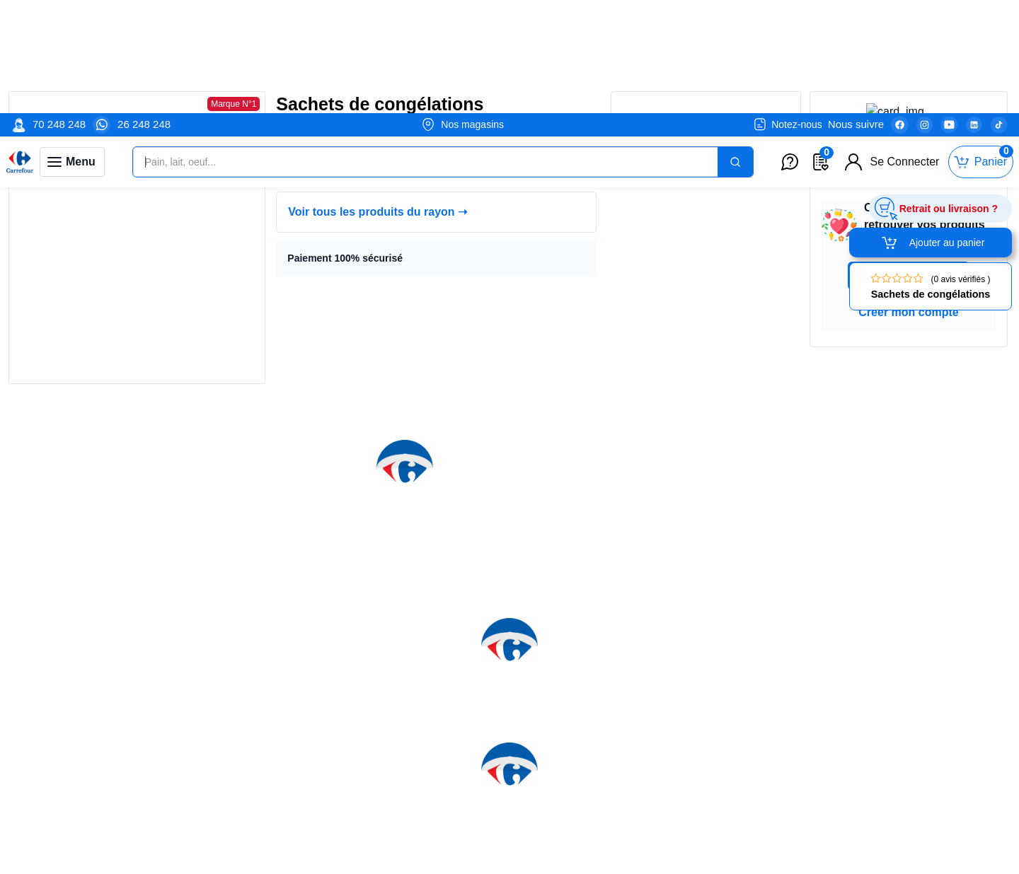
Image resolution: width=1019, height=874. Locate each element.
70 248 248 (59, 11)
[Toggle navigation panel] (72, 49)
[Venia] (20, 49)
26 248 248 (144, 11)
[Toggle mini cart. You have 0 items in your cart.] (980, 49)
